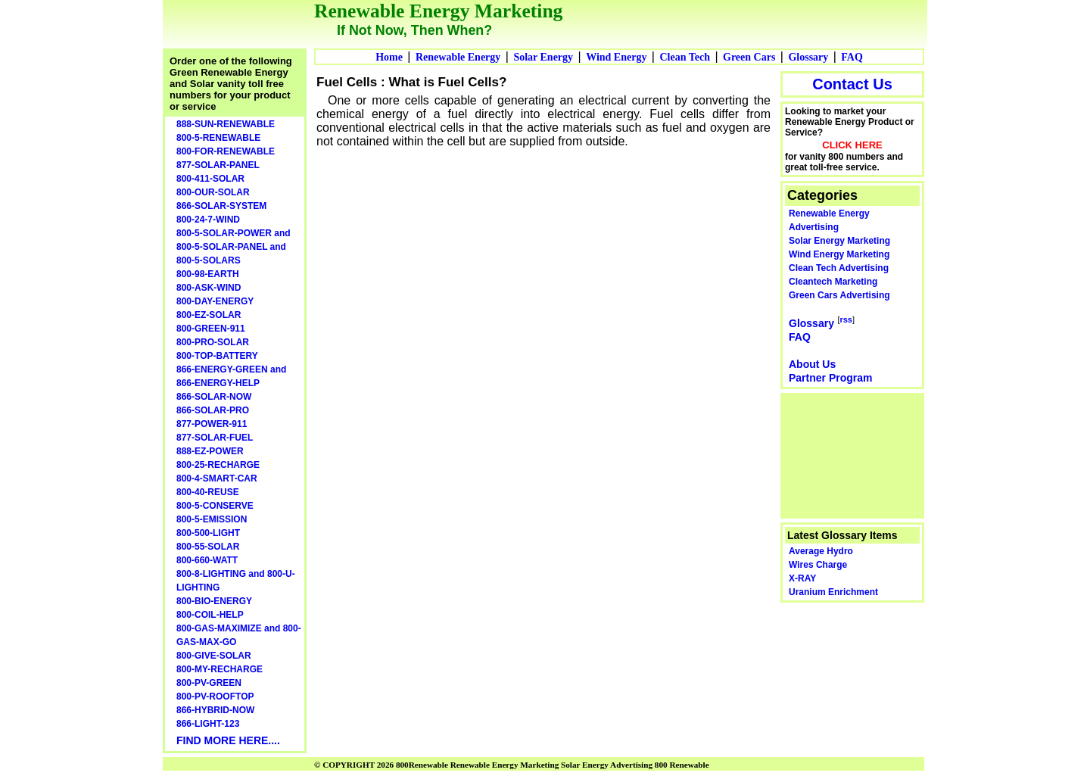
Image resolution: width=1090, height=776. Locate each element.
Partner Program (830, 378)
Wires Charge (818, 564)
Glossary (808, 57)
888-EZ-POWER (210, 451)
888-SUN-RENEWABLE (225, 124)
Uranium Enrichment (833, 592)
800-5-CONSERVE (215, 505)
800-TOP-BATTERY (217, 356)
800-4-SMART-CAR (216, 478)
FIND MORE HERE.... (228, 740)
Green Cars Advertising (839, 295)
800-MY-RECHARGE (219, 669)
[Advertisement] (853, 454)
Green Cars (749, 57)
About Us (812, 364)
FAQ (852, 57)
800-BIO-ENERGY (214, 601)
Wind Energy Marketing (839, 254)
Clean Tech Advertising (839, 268)
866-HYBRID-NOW (215, 710)
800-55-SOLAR (207, 546)
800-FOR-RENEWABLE (225, 151)
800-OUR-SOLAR (213, 192)
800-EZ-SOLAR (208, 315)
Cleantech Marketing (833, 281)
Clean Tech (684, 57)
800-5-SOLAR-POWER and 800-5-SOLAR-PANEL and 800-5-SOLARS (233, 247)
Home (389, 57)
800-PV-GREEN (208, 683)
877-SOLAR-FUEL (214, 437)
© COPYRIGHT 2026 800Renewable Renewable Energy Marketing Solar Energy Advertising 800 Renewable (511, 764)
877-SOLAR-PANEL (218, 165)
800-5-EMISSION (211, 519)
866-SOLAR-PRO (212, 410)
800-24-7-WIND (208, 219)
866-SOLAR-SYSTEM (221, 206)
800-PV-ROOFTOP (215, 696)
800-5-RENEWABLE (218, 137)
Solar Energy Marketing (839, 240)
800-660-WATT (207, 560)
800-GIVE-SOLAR (213, 655)
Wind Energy (616, 57)
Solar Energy (543, 57)
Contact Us (852, 84)
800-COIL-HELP (210, 614)
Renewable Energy (458, 57)
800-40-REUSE (207, 492)
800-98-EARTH (207, 274)
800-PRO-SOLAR (212, 342)
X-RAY (802, 578)
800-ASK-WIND (208, 287)
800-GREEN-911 (210, 328)
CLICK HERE (852, 145)
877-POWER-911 (211, 424)
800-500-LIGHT (208, 533)
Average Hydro (821, 551)
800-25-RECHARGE (218, 465)
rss (845, 319)
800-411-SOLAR (210, 178)
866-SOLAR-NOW (213, 396)
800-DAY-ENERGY (215, 301)
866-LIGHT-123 (207, 723)
